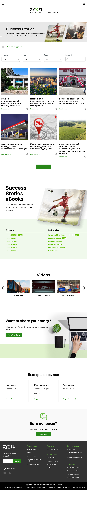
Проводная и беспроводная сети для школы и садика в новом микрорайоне (42, 102)
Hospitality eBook (55, 244)
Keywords (68, 55)
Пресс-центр (52, 454)
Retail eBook (53, 250)
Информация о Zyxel (73, 467)
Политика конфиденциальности (59, 487)
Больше (43, 166)
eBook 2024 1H (11, 244)
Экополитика (71, 470)
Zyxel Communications (74, 477)
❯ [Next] (84, 287)
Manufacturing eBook (56, 247)
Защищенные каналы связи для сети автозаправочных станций (14, 146)
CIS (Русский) (53, 12)
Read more (5, 109)
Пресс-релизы (51, 457)
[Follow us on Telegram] (10, 473)
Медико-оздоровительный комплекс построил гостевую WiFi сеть (11, 102)
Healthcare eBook (55, 241)
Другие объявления (33, 464)
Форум (29, 452)
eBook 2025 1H (11, 238)
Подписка (17, 460)
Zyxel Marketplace (52, 449)
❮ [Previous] (3, 287)
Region (46, 55)
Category (5, 55)
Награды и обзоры (52, 460)
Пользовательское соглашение (36, 487)
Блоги (49, 467)
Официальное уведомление (13, 487)
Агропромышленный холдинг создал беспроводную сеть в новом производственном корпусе (72, 148)
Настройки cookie (79, 487)
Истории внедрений (73, 474)
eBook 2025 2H (14, 235)
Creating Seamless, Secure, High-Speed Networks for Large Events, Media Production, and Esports (25, 35)
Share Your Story (14, 335)
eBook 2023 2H (11, 247)
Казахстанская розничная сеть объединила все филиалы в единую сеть (43, 146)
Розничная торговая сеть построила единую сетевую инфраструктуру (72, 101)
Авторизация (71, 449)
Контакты (43, 434)
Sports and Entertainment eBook (63, 235)
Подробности (11, 398)
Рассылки (50, 464)
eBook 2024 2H (11, 241)
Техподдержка (31, 449)
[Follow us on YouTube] (4, 473)
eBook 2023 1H (11, 250)
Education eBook (57, 238)
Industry (25, 55)
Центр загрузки (31, 455)
